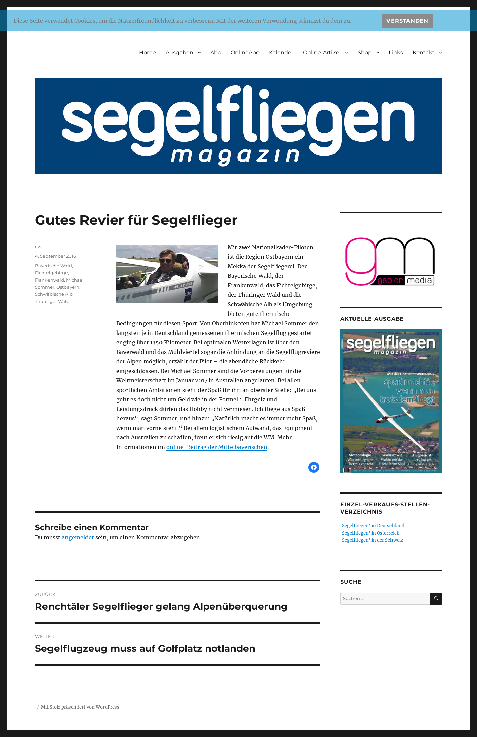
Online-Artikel (322, 52)
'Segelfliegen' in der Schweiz (371, 540)
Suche (351, 582)
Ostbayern (67, 287)
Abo (215, 52)
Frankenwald (49, 280)
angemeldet (78, 537)
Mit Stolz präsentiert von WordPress (80, 707)
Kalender (281, 52)
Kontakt (424, 52)
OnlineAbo (245, 52)
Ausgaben (179, 52)
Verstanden (407, 21)
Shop (365, 52)
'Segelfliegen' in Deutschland (372, 526)
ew (38, 246)
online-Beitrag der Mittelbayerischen (216, 447)
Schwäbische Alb (54, 294)
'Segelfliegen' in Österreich (370, 533)
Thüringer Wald (52, 301)
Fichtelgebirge (51, 272)
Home (147, 52)
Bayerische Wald (53, 265)
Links (396, 52)
